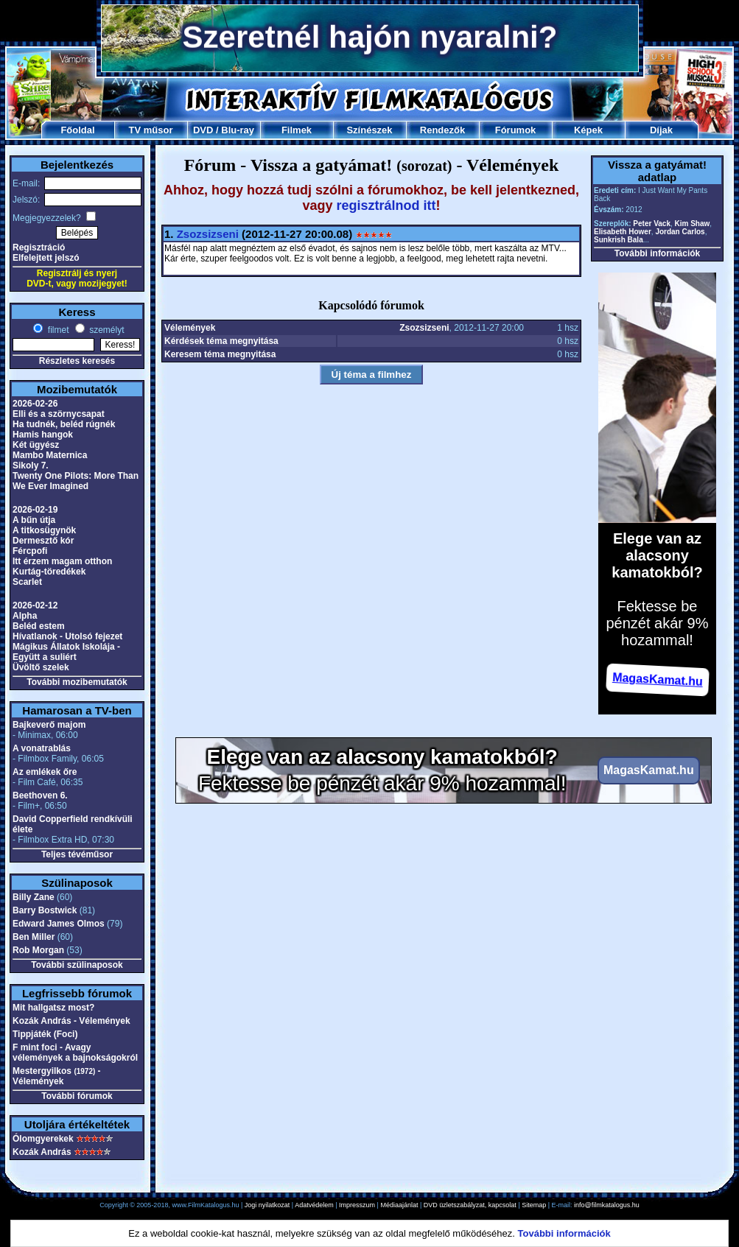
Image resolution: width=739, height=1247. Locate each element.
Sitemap (534, 1205)
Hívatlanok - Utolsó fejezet (67, 636)
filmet (57, 330)
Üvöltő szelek (41, 667)
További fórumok (76, 1096)
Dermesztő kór (43, 540)
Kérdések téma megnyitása (221, 341)
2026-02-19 (35, 510)
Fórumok (515, 130)
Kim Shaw (692, 223)
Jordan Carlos (679, 232)
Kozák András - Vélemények (71, 1021)
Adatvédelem (314, 1205)
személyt (106, 330)
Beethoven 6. (40, 795)
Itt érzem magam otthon (62, 561)
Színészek (369, 130)
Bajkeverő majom (49, 725)
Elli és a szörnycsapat (59, 414)
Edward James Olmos (59, 923)
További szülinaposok (76, 965)
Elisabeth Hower (622, 232)
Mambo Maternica (50, 455)
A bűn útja (34, 520)
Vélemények (189, 328)
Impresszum (357, 1205)
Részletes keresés (77, 361)
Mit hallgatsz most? (53, 1007)
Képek (588, 130)
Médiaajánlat (399, 1205)
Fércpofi (30, 551)
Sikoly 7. (31, 465)
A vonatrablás (42, 748)
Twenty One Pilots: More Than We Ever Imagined (76, 481)
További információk (657, 253)
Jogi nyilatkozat (267, 1205)
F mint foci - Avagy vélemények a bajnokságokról (75, 1052)
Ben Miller (34, 937)
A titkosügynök (44, 530)
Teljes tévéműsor (77, 854)
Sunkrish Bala (618, 240)
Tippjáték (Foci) (45, 1034)
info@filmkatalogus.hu (607, 1205)
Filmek (296, 130)
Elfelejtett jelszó (46, 258)
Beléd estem (39, 626)
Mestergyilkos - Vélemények (57, 1076)
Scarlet (27, 582)
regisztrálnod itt (386, 205)
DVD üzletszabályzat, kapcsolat (470, 1205)
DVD (203, 130)
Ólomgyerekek (43, 1139)
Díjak (661, 130)
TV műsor (151, 130)
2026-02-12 (35, 605)
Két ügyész (36, 445)
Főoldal (77, 130)
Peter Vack (651, 223)
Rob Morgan (38, 950)
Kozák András (42, 1152)
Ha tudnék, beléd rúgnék (64, 424)
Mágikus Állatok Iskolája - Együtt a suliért (66, 652)
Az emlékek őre (45, 772)
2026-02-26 (35, 403)
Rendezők (442, 130)
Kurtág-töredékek (49, 571)
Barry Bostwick (45, 910)
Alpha (25, 616)
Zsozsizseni (208, 234)
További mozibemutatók (77, 682)
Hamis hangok (43, 434)
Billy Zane (34, 897)
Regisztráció (39, 247)
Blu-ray (237, 130)
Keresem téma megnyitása (220, 354)
